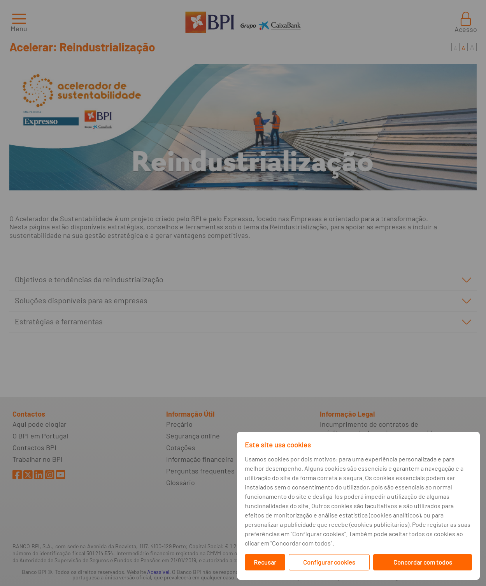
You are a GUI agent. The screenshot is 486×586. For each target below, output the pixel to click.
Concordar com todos (422, 562)
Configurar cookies (329, 562)
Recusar (265, 562)
